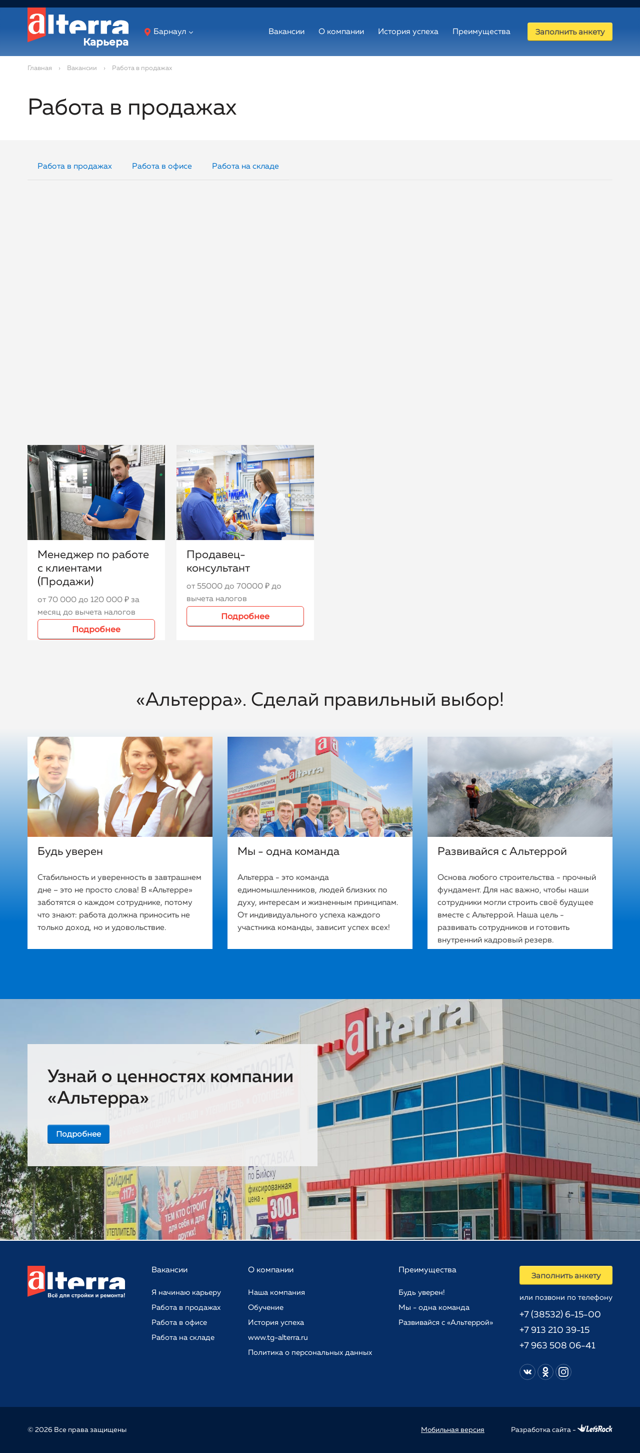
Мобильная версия (452, 1429)
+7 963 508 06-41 (556, 1345)
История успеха (398, 32)
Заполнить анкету (565, 32)
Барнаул (165, 32)
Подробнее (96, 629)
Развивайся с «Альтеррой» (445, 1322)
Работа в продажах (75, 167)
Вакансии (277, 32)
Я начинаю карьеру (186, 1292)
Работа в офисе (162, 167)
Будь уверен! (421, 1292)
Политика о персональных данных (309, 1352)
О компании (331, 32)
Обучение (264, 1307)
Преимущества (472, 32)
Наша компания (275, 1292)
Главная (40, 68)
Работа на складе (245, 167)
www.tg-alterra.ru (277, 1337)
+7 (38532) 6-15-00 (559, 1314)
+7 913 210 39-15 (553, 1330)
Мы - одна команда (433, 1307)
